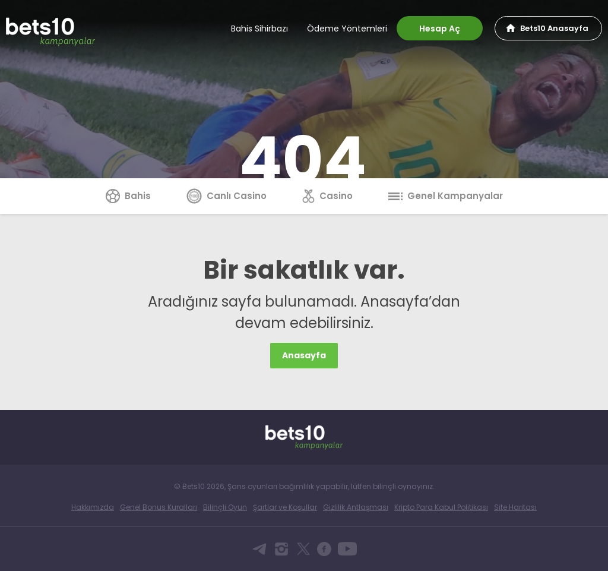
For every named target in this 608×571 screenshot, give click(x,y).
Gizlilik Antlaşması (355, 507)
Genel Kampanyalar (445, 196)
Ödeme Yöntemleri (347, 28)
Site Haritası (515, 507)
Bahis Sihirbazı (259, 28)
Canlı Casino (226, 196)
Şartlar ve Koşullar (285, 507)
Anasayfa (304, 355)
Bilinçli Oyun (225, 507)
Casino (327, 196)
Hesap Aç (439, 28)
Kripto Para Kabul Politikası (441, 507)
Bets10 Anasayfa (554, 28)
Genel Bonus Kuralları (158, 507)
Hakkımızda (92, 507)
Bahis (128, 196)
